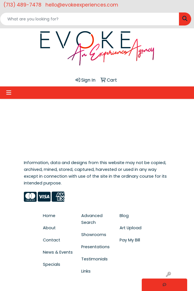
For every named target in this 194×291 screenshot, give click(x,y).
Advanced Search (92, 219)
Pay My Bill (130, 240)
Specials (51, 264)
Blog (124, 215)
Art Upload (130, 228)
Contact (51, 240)
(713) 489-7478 (22, 4)
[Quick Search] (89, 19)
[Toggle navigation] (9, 93)
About (49, 228)
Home (49, 215)
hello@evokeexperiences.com (81, 4)
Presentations (95, 247)
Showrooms (93, 234)
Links (86, 271)
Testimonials (94, 259)
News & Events (58, 252)
